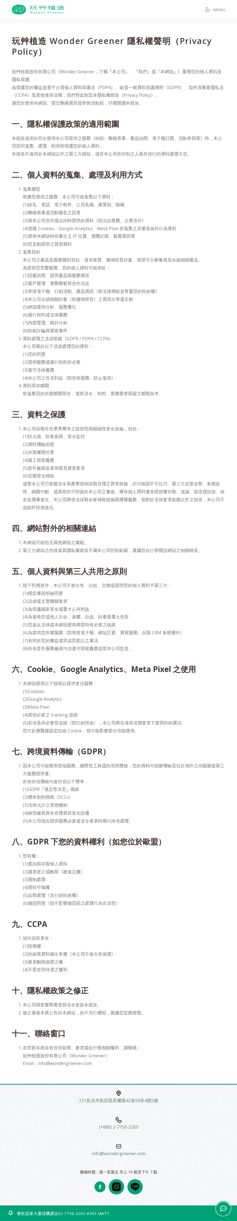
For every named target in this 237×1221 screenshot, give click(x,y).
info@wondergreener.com (118, 1153)
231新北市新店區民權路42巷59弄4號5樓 (118, 1100)
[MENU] (215, 9)
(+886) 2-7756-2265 (118, 1127)
